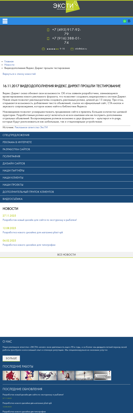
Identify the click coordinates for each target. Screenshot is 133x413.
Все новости (66, 254)
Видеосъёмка (13, 199)
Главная (9, 61)
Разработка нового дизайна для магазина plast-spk (33, 232)
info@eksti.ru (81, 49)
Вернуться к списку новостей (19, 74)
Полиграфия (11, 156)
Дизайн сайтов (14, 163)
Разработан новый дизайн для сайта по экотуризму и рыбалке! (40, 220)
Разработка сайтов (16, 149)
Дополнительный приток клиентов (28, 192)
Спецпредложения (16, 135)
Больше (11, 358)
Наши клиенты (13, 177)
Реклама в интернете (17, 142)
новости (10, 209)
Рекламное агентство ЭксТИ (31, 127)
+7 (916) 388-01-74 (66, 41)
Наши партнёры (13, 170)
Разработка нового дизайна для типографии (29, 245)
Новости (9, 64)
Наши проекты (13, 185)
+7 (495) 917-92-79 (66, 32)
